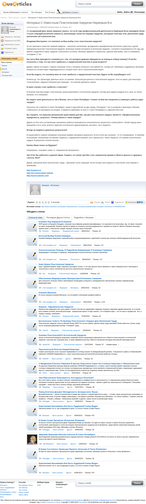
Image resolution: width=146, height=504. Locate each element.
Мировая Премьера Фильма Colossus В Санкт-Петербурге (67, 435)
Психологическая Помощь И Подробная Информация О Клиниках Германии (75, 250)
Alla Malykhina (48, 444)
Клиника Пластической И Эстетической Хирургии (62, 335)
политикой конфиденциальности (102, 500)
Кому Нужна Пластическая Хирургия (56, 264)
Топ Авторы (36, 12)
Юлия (45, 373)
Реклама (59, 487)
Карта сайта (23, 495)
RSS (39, 485)
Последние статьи (26, 485)
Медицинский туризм (71, 231)
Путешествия (7, 75)
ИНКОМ (46, 359)
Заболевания (76, 245)
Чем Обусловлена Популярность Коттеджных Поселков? (66, 378)
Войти (119, 12)
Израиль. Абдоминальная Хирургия (56, 307)
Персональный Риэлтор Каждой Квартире (59, 349)
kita (44, 273)
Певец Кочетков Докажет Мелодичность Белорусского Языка (68, 392)
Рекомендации (5, 494)
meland (45, 330)
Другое (23, 18)
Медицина (55, 231)
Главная (3, 18)
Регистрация (139, 12)
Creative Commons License (50, 502)
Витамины (74, 288)
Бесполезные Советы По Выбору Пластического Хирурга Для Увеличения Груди (78, 321)
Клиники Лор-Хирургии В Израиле (55, 222)
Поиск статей (24, 492)
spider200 (46, 344)
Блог (2, 497)
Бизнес (4, 65)
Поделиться (8, 52)
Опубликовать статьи (8, 492)
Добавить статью (70, 12)
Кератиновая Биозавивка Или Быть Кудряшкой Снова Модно (68, 406)
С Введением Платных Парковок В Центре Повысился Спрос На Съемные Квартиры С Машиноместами (89, 364)
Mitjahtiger (46, 387)
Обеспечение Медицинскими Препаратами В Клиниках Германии (70, 278)
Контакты (3, 485)
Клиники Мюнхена (47, 293)
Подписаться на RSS (12, 41)
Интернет (5, 72)
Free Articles (83, 502)
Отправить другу (10, 48)
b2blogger (46, 401)
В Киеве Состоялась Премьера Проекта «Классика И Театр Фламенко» (73, 449)
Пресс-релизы (13, 18)
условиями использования (72, 500)
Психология (75, 259)
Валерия (45, 185)
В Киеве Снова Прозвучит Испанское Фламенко (62, 420)
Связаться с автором (12, 37)
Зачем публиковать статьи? (15, 12)
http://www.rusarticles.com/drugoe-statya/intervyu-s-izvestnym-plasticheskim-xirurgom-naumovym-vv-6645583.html (83, 206)
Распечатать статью (12, 44)
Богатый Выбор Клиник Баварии (55, 236)
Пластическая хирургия (68, 273)
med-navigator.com (50, 245)
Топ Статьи (50, 12)
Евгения (46, 231)
